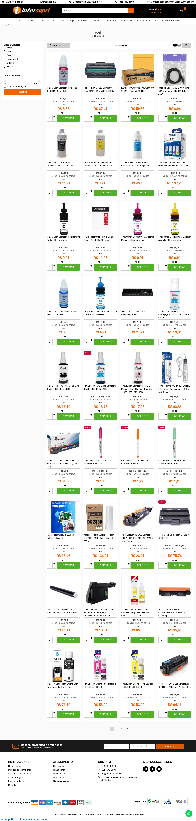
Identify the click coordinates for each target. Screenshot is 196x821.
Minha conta (59, 770)
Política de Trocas (16, 781)
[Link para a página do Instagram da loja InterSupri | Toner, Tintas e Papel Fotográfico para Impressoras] (145, 769)
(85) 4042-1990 (126, 2)
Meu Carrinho (59, 777)
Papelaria (96, 20)
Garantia (12, 785)
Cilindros (43, 20)
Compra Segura (15, 777)
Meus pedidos (60, 774)
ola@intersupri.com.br (111, 774)
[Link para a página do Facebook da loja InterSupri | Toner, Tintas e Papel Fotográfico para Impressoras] (152, 769)
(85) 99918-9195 (109, 766)
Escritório (111, 20)
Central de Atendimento (19, 774)
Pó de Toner (58, 20)
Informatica (126, 20)
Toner (30, 20)
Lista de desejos (61, 781)
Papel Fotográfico (78, 20)
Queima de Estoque (146, 20)
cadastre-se (156, 12)
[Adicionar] (54, 116)
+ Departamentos (171, 20)
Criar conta (58, 766)
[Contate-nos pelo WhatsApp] (188, 813)
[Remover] (54, 119)
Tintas (19, 20)
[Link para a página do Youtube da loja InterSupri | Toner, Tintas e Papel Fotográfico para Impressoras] (159, 769)
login (158, 9)
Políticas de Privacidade (19, 770)
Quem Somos (14, 766)
